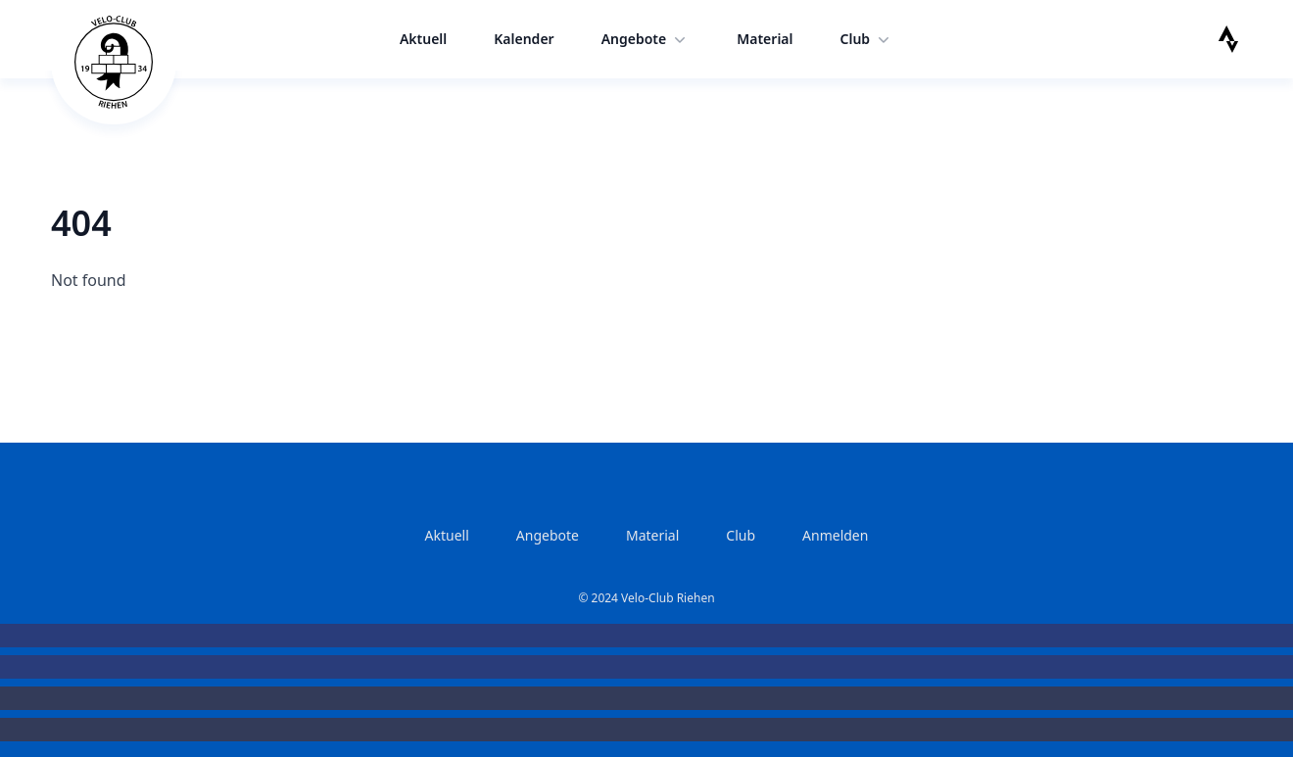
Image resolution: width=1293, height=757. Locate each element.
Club (867, 39)
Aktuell (423, 38)
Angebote (646, 39)
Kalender (523, 38)
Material (764, 38)
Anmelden (835, 535)
